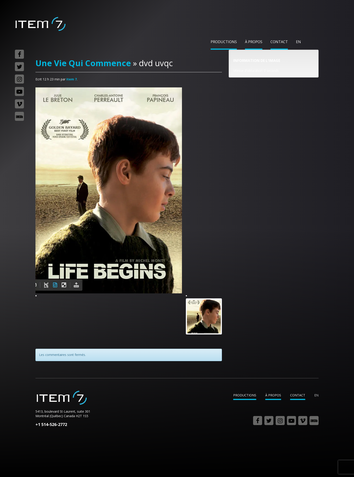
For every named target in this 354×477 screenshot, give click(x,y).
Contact (279, 41)
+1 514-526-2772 (51, 424)
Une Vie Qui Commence (83, 63)
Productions (224, 41)
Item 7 (40, 24)
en (298, 41)
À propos (253, 41)
